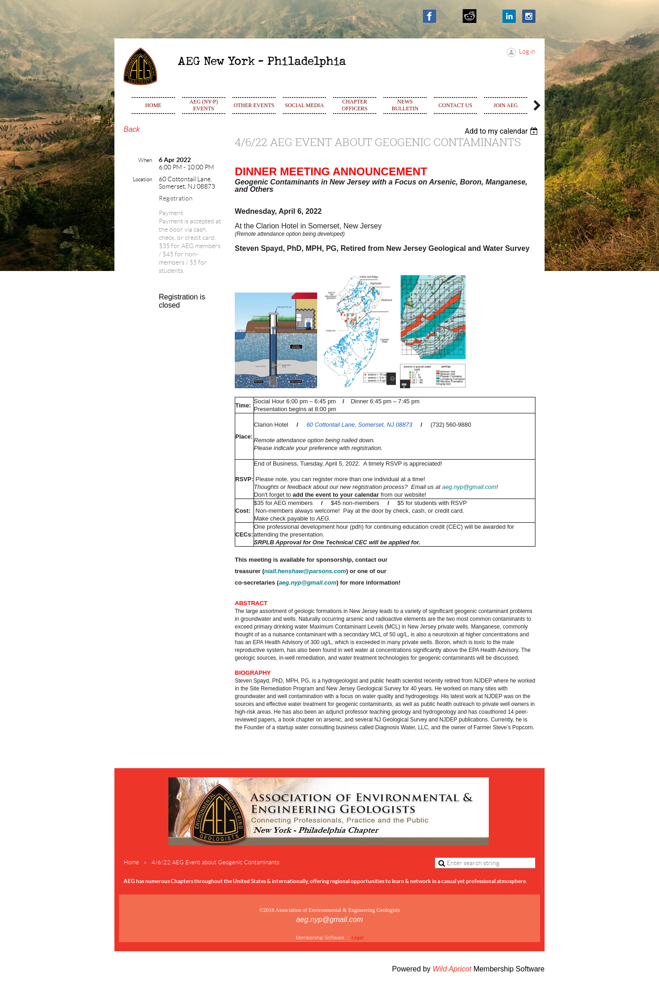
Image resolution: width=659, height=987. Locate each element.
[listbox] (502, 131)
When (145, 160)
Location (142, 179)
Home (131, 862)
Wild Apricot (451, 969)
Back (132, 129)
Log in (527, 51)
